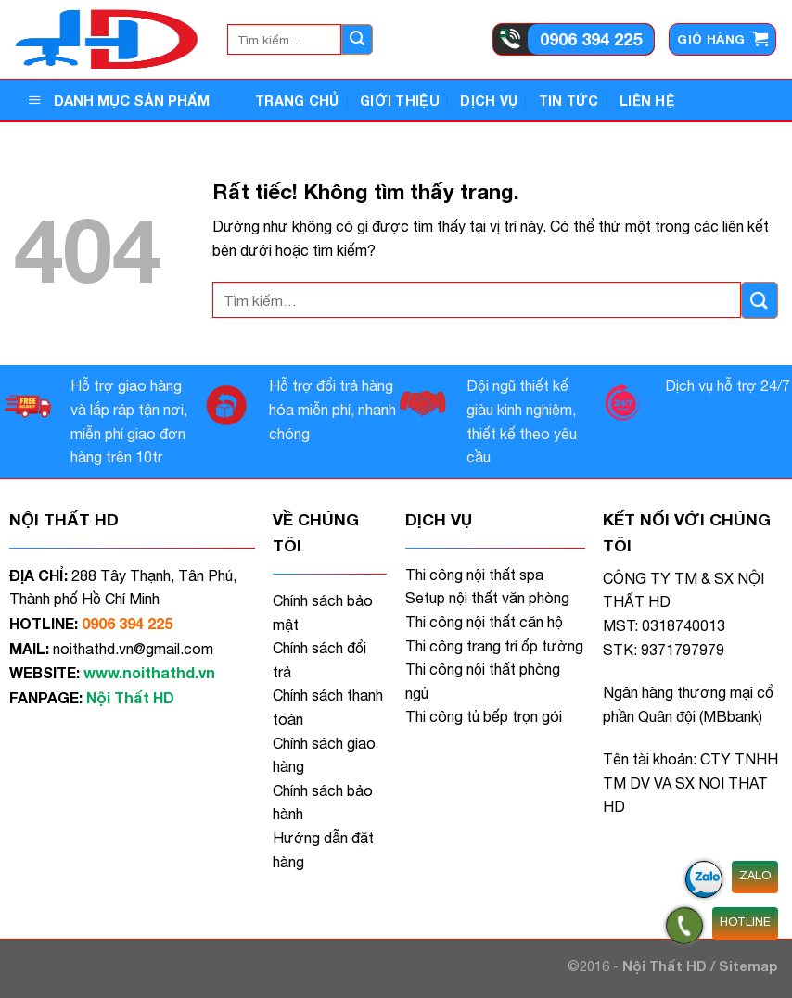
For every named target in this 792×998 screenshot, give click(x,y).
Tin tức (569, 100)
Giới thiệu (400, 100)
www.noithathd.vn (149, 672)
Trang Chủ (297, 100)
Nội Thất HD (666, 966)
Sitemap (748, 966)
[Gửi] (357, 40)
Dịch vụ (488, 100)
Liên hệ (647, 100)
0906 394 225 (591, 39)
